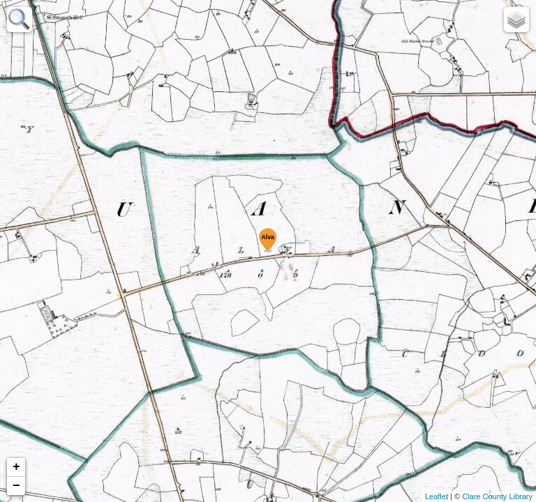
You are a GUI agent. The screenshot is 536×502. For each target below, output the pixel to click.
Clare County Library (497, 496)
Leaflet (436, 496)
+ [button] (16, 467)
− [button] (16, 486)
